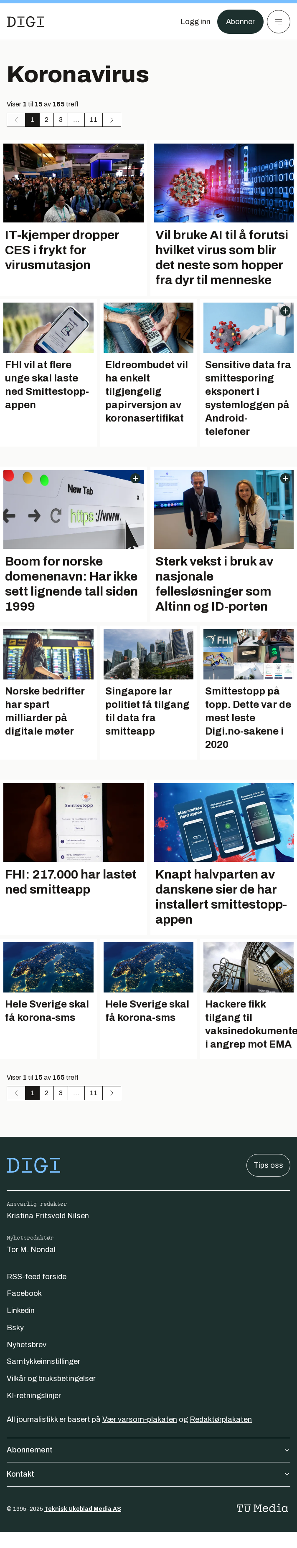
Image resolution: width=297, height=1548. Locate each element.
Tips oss (268, 1165)
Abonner (240, 22)
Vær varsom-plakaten (139, 1419)
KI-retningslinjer (34, 1395)
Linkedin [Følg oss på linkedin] (21, 1310)
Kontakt (148, 1474)
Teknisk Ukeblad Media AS (82, 1509)
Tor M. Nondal (31, 1249)
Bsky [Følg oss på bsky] (15, 1327)
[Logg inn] (195, 22)
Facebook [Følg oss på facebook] (24, 1293)
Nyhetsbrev (26, 1345)
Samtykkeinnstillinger (43, 1361)
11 (93, 119)
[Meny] (278, 21)
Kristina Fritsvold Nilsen (48, 1216)
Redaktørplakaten (221, 1419)
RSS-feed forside (36, 1277)
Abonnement (148, 1450)
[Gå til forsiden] (25, 21)
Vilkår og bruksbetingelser (51, 1378)
